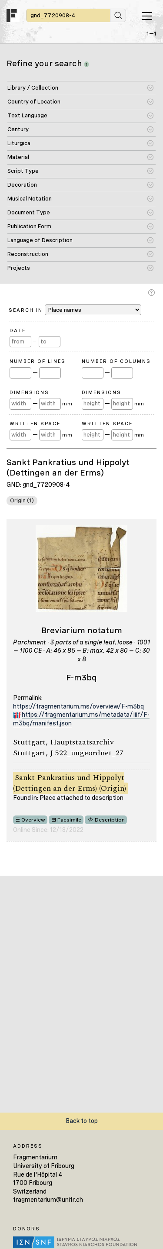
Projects (18, 268)
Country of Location (33, 101)
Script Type (23, 171)
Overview (33, 820)
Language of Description (40, 240)
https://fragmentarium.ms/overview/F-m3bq (78, 706)
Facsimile (69, 820)
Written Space (35, 424)
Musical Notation (29, 198)
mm (67, 404)
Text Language (27, 115)
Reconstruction (27, 254)
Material (18, 157)
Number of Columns (116, 361)
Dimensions (29, 392)
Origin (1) (22, 500)
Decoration (22, 184)
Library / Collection (32, 87)
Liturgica (18, 143)
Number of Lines (38, 361)
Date (18, 330)
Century (18, 129)
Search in (75, 309)
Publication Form (29, 226)
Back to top (82, 1120)
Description (110, 820)
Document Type (28, 212)
